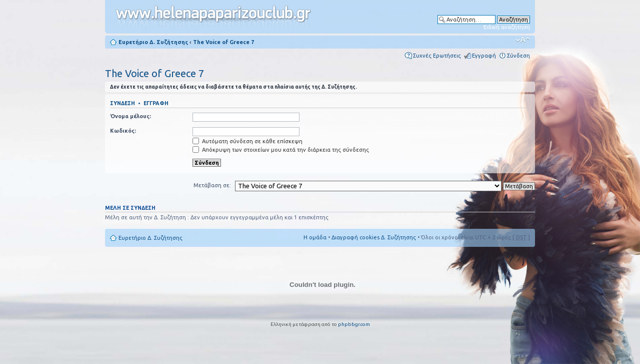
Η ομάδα (315, 237)
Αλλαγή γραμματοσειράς (523, 40)
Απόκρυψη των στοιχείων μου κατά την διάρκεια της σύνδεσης (280, 150)
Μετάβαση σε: (212, 185)
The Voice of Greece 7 (223, 42)
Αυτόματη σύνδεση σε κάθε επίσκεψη (247, 141)
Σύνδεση (518, 56)
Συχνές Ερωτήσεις (437, 56)
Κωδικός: (123, 131)
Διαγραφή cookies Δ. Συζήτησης (374, 237)
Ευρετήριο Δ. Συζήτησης (153, 42)
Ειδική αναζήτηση (507, 27)
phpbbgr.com (354, 324)
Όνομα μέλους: (130, 116)
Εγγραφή (484, 56)
